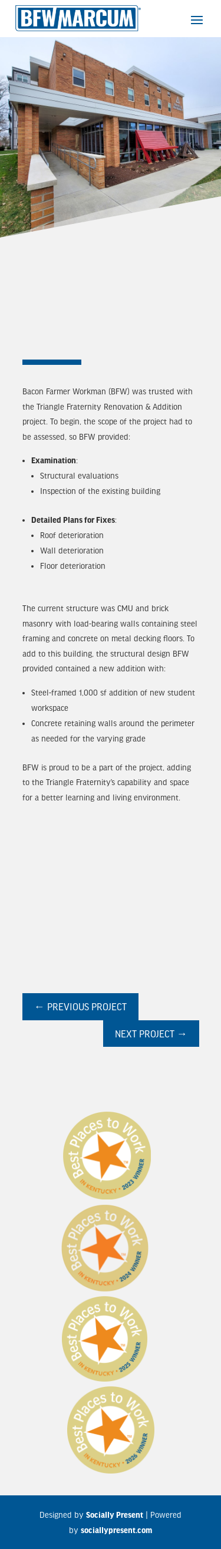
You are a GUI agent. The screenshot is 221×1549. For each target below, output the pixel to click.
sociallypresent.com (116, 1529)
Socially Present (114, 1514)
